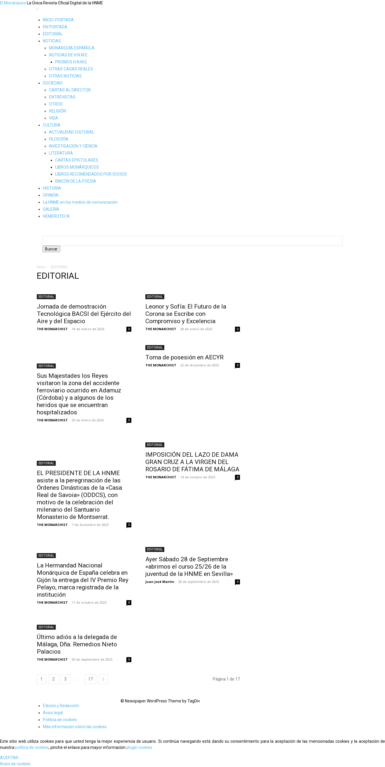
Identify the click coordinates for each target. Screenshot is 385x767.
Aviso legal (53, 712)
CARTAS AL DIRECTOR (70, 90)
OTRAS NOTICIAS (65, 76)
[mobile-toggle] (37, 9)
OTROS (56, 104)
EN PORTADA (55, 27)
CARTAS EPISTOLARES (76, 160)
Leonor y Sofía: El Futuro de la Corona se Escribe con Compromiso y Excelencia (185, 314)
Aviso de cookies (15, 763)
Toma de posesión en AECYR (184, 357)
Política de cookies (60, 719)
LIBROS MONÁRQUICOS (77, 167)
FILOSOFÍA (58, 139)
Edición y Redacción (61, 705)
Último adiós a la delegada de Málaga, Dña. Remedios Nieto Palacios (77, 644)
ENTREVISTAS (62, 97)
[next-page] (103, 679)
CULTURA (51, 125)
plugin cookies (139, 747)
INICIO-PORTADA (58, 20)
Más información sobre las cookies (75, 726)
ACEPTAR (9, 757)
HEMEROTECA (56, 216)
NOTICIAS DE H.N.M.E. (68, 55)
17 (90, 679)
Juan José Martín (159, 581)
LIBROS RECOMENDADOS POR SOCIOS (91, 174)
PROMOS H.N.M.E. (71, 62)
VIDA (53, 118)
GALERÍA (51, 209)
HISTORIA (52, 188)
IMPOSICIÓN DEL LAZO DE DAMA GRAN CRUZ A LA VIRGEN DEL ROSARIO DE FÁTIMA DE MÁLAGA (192, 462)
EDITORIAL (53, 34)
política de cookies (32, 747)
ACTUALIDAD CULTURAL (71, 132)
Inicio (41, 266)
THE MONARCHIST (52, 329)
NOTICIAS (52, 41)
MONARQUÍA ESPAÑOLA (72, 48)
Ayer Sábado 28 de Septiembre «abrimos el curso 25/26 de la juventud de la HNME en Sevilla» (189, 566)
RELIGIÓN (57, 111)
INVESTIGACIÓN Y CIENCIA (73, 146)
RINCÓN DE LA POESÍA (75, 181)
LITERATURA (61, 153)
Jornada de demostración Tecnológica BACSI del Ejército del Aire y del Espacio (84, 314)
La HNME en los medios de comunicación (80, 202)
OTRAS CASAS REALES (71, 69)
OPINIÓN (50, 195)
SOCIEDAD (52, 83)
